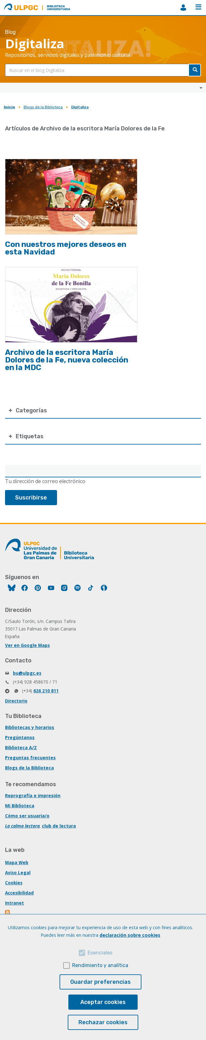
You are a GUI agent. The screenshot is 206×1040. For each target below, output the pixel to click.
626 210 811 (46, 691)
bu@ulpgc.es (27, 673)
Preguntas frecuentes (30, 758)
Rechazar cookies (103, 1022)
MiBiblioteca (183, 7)
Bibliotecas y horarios (29, 727)
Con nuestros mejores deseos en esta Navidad (65, 248)
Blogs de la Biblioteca (43, 107)
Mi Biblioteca (19, 806)
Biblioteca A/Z (21, 747)
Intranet (14, 903)
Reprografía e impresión (32, 795)
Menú (198, 7)
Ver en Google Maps (27, 645)
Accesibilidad (19, 893)
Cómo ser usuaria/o (27, 816)
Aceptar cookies (103, 1002)
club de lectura (59, 826)
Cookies (13, 883)
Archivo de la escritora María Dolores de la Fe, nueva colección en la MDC (66, 360)
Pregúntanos (20, 737)
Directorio (16, 701)
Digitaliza (80, 107)
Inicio (9, 107)
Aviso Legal (18, 873)
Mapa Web (16, 862)
